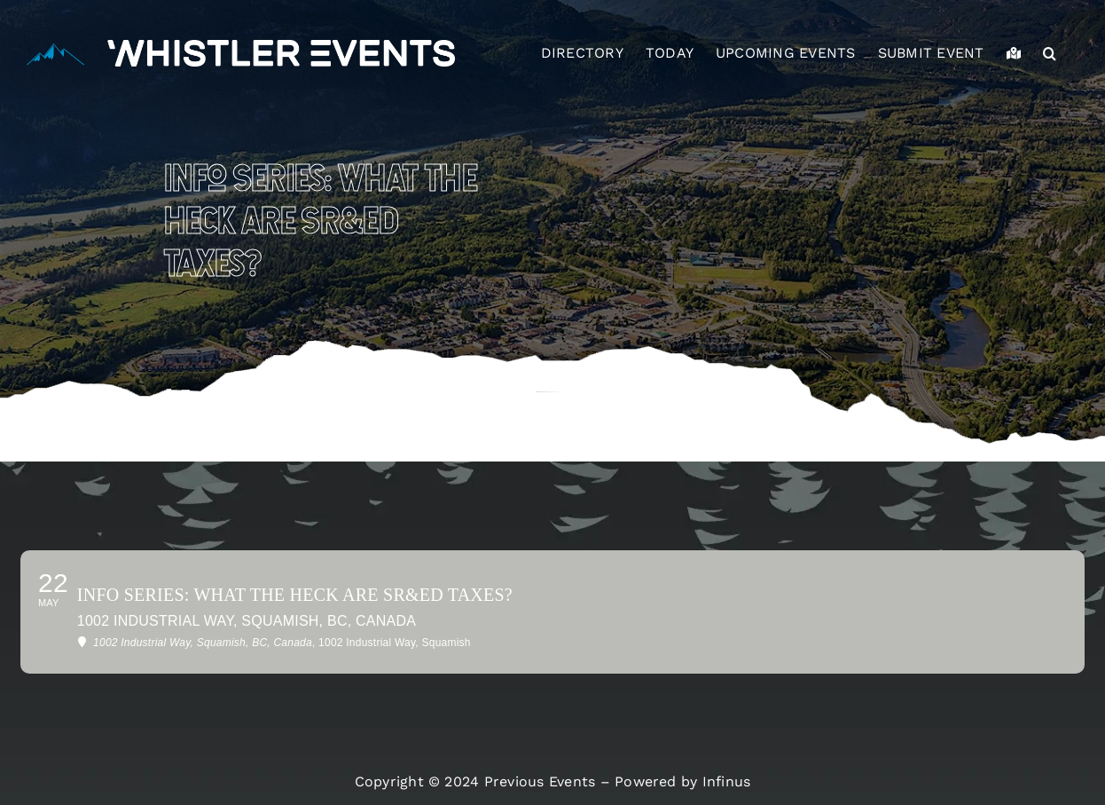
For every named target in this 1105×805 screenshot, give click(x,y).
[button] (1049, 53)
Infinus (726, 781)
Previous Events (540, 781)
